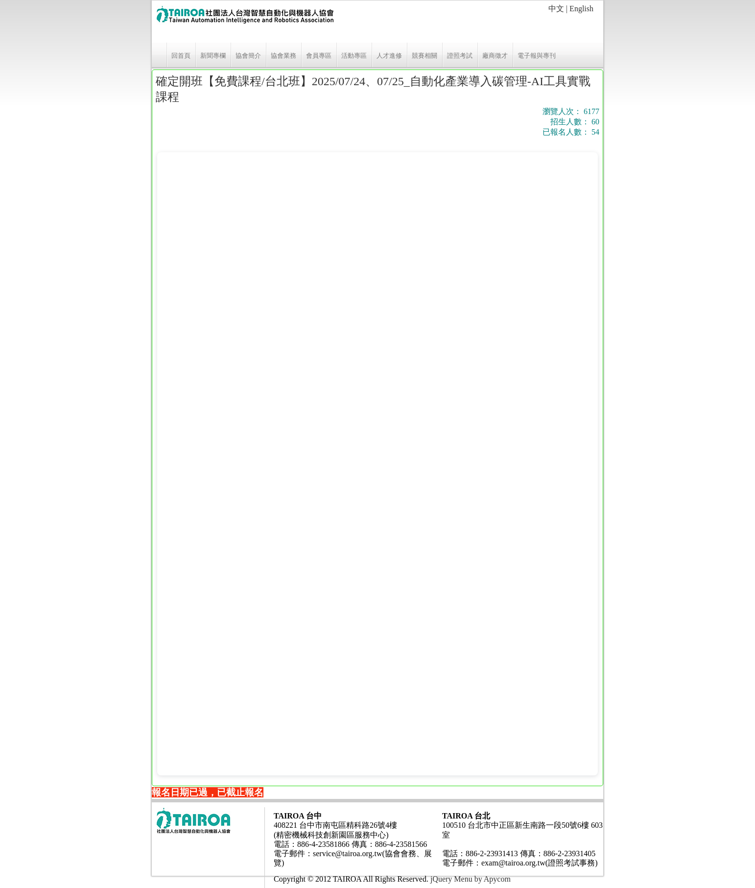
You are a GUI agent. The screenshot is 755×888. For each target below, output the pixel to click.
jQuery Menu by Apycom (470, 879)
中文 (556, 8)
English (581, 8)
